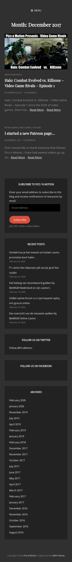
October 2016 (17, 520)
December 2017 (18, 448)
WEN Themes (59, 555)
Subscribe (20, 220)
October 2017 (17, 460)
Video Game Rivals (13, 74)
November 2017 (18, 454)
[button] (36, 51)
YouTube (36, 127)
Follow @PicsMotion (20, 348)
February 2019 (17, 430)
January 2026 (16, 406)
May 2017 (14, 478)
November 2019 (18, 412)
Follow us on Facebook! (36, 366)
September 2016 (18, 526)
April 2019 (15, 424)
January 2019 (16, 436)
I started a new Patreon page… (30, 133)
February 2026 (17, 400)
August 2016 (16, 532)
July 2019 (14, 418)
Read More (37, 110)
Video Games (25, 127)
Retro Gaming (11, 127)
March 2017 (16, 490)
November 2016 (18, 514)
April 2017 (15, 484)
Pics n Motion (30, 555)
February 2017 (17, 496)
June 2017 (14, 472)
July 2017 (14, 466)
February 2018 (17, 442)
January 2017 (16, 502)
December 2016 (18, 508)
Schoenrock (30, 92)
